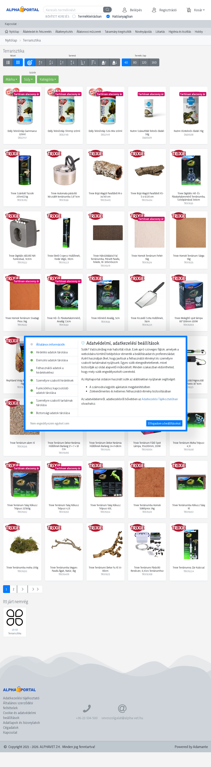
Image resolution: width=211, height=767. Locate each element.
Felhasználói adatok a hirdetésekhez (47, 370)
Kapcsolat (11, 24)
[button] (135, 10)
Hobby (199, 31)
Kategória (47, 79)
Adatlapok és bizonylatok (21, 722)
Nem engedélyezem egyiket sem (49, 423)
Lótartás (160, 31)
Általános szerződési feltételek (18, 705)
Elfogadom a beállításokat (164, 423)
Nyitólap (12, 31)
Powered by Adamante (191, 747)
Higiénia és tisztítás (180, 31)
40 (126, 62)
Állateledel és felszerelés (37, 31)
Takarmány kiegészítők (118, 31)
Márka (10, 79)
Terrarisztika (32, 40)
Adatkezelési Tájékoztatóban (160, 399)
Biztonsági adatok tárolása (50, 413)
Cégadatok (11, 727)
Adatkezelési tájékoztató (21, 698)
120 (144, 62)
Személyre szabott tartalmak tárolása (51, 403)
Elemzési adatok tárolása (49, 360)
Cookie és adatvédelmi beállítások (19, 715)
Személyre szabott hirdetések (52, 380)
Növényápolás (143, 31)
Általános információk (47, 344)
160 (154, 62)
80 (135, 62)
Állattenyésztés (64, 31)
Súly (27, 79)
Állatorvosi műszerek (89, 31)
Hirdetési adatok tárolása (49, 352)
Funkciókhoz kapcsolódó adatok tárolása (49, 390)
